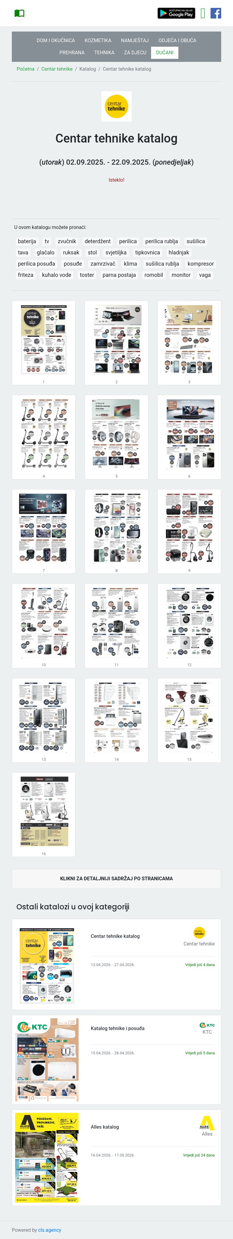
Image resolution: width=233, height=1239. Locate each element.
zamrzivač (102, 263)
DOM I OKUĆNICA (56, 40)
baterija (27, 241)
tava (23, 252)
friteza (25, 275)
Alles (207, 1134)
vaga (205, 275)
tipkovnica (147, 252)
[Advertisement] (116, 198)
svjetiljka (116, 252)
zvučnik (67, 241)
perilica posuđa (36, 263)
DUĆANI (165, 52)
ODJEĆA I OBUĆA (177, 40)
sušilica (196, 241)
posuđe (73, 263)
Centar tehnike (57, 69)
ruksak (71, 252)
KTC (207, 1032)
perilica (128, 241)
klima (130, 263)
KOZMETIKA (98, 40)
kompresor (201, 263)
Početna (26, 69)
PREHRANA (72, 52)
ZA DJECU (135, 52)
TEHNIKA (104, 52)
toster (87, 275)
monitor (181, 275)
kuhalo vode (56, 275)
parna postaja (119, 275)
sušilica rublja (162, 263)
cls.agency (49, 1230)
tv (47, 241)
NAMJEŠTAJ (135, 40)
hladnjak (179, 252)
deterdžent (97, 241)
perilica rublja (161, 241)
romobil (153, 275)
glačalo (45, 252)
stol (92, 252)
